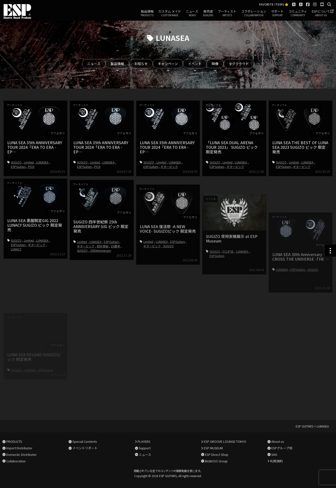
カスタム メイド (169, 13)
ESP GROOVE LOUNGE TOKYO (225, 441)
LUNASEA (42, 162)
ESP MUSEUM (213, 448)
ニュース (192, 13)
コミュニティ (297, 13)
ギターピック (169, 167)
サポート (277, 13)
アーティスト (227, 13)
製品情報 (147, 13)
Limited (29, 162)
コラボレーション (253, 13)
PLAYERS (144, 441)
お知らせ (141, 63)
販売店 (208, 13)
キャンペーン (168, 63)
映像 (215, 63)
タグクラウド (239, 63)
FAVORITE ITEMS (273, 4)
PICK (31, 167)
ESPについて (321, 13)
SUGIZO (16, 162)
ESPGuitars (18, 167)
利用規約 (276, 461)
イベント (195, 63)
